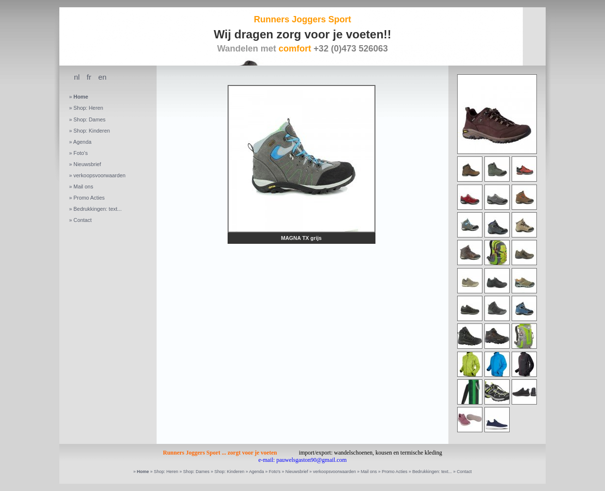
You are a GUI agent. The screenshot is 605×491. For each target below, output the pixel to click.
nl (77, 77)
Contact (82, 220)
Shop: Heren (88, 108)
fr (89, 77)
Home (80, 97)
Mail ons (83, 186)
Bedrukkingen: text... (97, 209)
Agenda (82, 142)
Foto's (80, 153)
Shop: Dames (89, 119)
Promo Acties (89, 198)
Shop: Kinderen (91, 131)
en (102, 77)
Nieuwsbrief (87, 164)
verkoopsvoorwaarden (99, 175)
